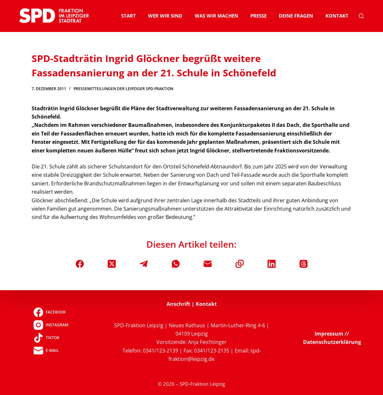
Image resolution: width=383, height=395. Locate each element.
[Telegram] (144, 264)
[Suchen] (361, 16)
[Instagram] (51, 325)
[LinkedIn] (272, 264)
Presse (258, 15)
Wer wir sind (165, 15)
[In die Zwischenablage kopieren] (240, 264)
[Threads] (304, 264)
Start (128, 15)
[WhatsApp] (176, 264)
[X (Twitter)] (112, 264)
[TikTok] (51, 338)
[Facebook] (80, 264)
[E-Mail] (208, 264)
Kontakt (336, 15)
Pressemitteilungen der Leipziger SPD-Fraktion (123, 88)
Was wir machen (216, 15)
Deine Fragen (296, 15)
